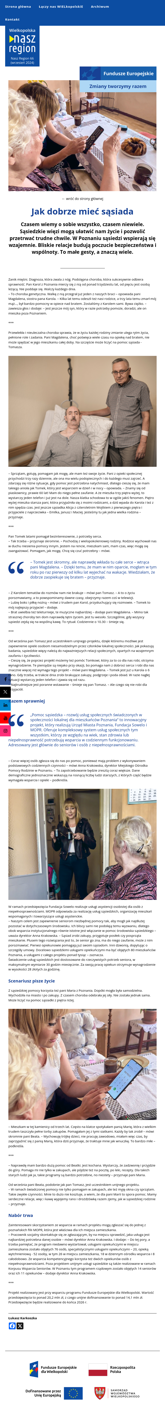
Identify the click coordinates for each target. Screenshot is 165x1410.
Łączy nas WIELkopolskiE (61, 6)
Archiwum (100, 6)
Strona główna (18, 6)
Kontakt (12, 19)
